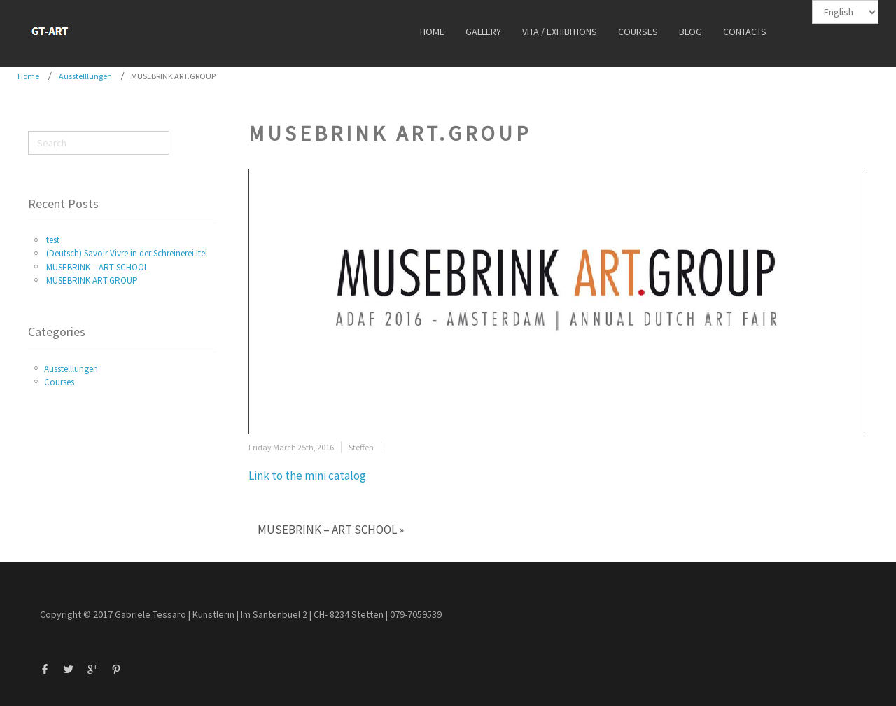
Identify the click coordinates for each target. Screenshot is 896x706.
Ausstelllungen (85, 76)
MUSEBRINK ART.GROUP (92, 280)
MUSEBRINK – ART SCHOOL (97, 267)
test (52, 240)
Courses (59, 382)
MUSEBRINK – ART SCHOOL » (331, 529)
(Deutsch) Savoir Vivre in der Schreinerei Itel (126, 253)
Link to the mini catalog (307, 475)
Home (28, 76)
